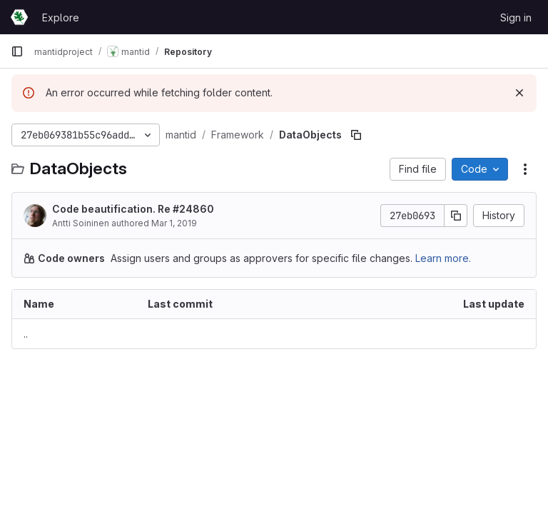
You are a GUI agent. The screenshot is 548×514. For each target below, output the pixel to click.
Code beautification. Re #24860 (133, 209)
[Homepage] (19, 17)
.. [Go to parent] (26, 334)
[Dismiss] (519, 92)
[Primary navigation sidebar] (17, 51)
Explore (60, 17)
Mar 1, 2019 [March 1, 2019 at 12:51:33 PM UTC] (174, 223)
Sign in (516, 17)
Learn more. (443, 258)
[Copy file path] (356, 135)
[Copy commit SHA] (456, 215)
